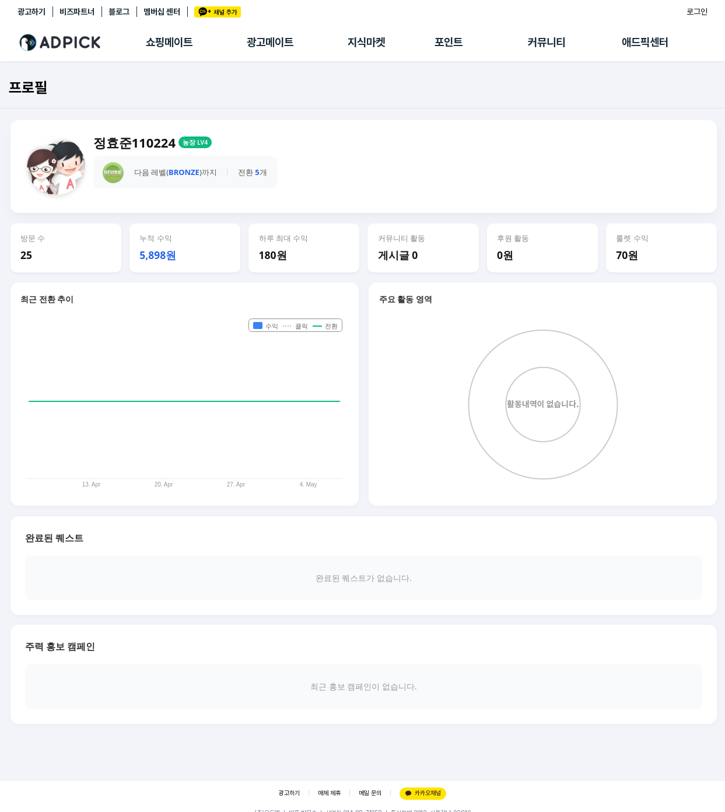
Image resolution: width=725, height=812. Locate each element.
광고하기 (31, 11)
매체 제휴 (329, 793)
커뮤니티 (546, 42)
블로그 (118, 11)
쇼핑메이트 (169, 42)
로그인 (697, 12)
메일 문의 (370, 793)
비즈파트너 (76, 11)
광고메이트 (270, 42)
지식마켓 (366, 42)
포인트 (449, 42)
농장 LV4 (195, 142)
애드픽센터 (645, 42)
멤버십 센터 (161, 11)
